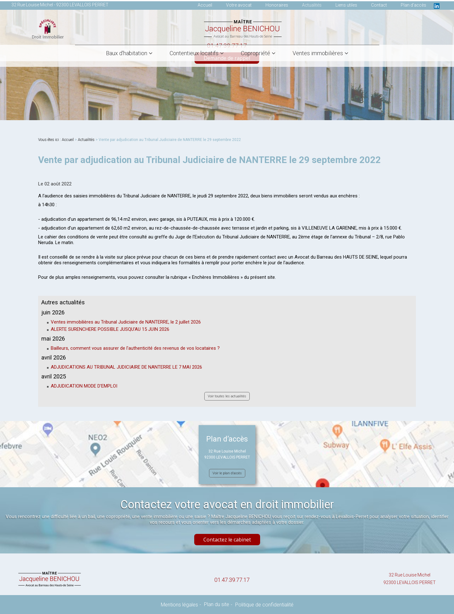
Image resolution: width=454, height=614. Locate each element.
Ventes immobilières (318, 53)
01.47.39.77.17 (232, 579)
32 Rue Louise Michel (409, 579)
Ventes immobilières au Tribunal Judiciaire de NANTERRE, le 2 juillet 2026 (126, 322)
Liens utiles (346, 5)
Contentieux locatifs (194, 53)
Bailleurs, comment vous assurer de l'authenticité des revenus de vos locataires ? (135, 348)
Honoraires (276, 5)
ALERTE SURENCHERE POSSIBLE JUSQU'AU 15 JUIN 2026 (110, 329)
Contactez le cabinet (227, 539)
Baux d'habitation (126, 53)
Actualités (312, 5)
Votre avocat (239, 5)
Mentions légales (179, 605)
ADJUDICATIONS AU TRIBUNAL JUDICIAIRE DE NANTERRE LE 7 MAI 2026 (126, 367)
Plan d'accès (413, 5)
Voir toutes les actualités (227, 396)
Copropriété (255, 53)
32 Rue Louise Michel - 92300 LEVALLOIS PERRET (59, 4)
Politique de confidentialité (264, 605)
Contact (379, 5)
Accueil (205, 5)
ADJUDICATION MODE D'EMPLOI (84, 386)
